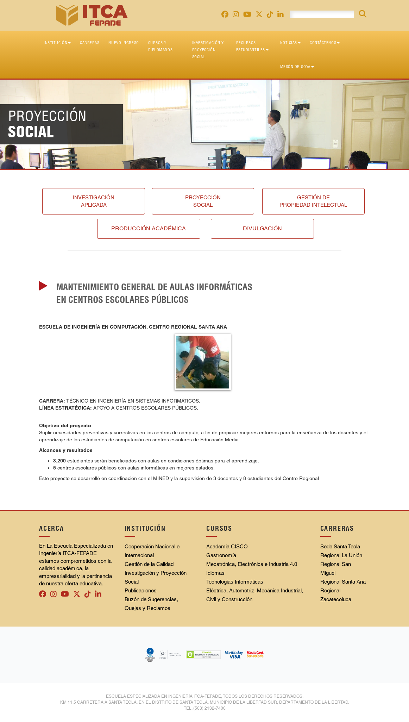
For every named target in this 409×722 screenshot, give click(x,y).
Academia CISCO (227, 546)
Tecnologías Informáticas (234, 582)
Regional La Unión (341, 555)
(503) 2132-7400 (209, 708)
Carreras (89, 42)
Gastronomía (221, 555)
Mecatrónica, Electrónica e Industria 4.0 (251, 564)
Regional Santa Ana (343, 582)
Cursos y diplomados (160, 46)
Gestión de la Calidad (149, 564)
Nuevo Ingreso (123, 42)
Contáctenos (325, 42)
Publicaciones (141, 590)
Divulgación (262, 228)
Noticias (290, 42)
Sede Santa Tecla (340, 546)
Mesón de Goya (297, 66)
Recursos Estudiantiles (252, 46)
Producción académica (148, 228)
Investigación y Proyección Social (208, 49)
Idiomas (215, 573)
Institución (57, 42)
